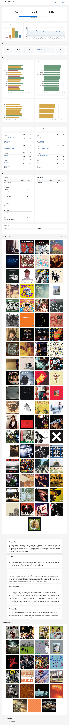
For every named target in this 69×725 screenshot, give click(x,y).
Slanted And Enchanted (8, 159)
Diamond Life (39, 134)
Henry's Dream (7, 162)
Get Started (62, 2)
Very (38, 166)
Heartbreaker (6, 155)
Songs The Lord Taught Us (9, 137)
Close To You (39, 144)
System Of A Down (41, 141)
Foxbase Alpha (40, 162)
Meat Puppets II (7, 152)
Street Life (39, 152)
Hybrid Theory (40, 137)
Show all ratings (12, 721)
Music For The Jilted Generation (43, 155)
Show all (51, 94)
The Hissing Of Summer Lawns (43, 148)
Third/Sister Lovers (7, 134)
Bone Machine (7, 141)
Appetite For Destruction (14, 586)
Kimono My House (40, 159)
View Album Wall (64, 236)
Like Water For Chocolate (9, 148)
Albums (56, 2)
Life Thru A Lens (12, 608)
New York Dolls (7, 166)
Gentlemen (6, 144)
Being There (11, 570)
